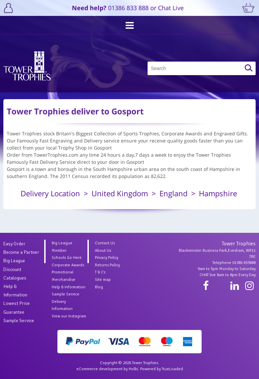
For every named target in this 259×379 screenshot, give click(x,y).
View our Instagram (69, 316)
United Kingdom (120, 193)
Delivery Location (50, 193)
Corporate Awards (68, 265)
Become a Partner (21, 252)
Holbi (133, 369)
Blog (99, 287)
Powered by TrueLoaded (161, 369)
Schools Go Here (67, 257)
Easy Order (14, 244)
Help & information (68, 287)
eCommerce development (99, 369)
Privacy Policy (106, 257)
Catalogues (14, 278)
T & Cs (100, 272)
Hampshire (218, 193)
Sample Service (18, 321)
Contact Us (105, 243)
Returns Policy (107, 265)
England (173, 193)
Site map (103, 279)
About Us (103, 250)
